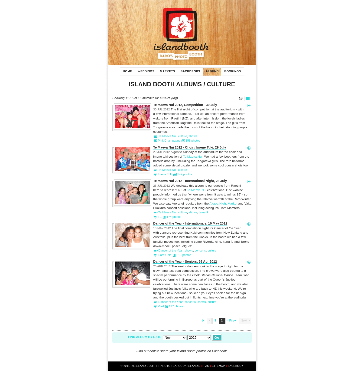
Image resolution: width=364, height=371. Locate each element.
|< (203, 320)
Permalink (249, 105)
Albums (211, 70)
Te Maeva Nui (192, 156)
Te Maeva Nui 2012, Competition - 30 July (185, 105)
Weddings (144, 70)
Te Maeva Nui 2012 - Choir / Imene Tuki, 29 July (189, 147)
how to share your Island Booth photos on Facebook (188, 351)
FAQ (206, 365)
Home (127, 71)
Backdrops (189, 70)
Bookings (231, 70)
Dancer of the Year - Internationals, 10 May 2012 (190, 223)
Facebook (236, 365)
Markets (166, 70)
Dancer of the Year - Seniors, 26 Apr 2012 (185, 262)
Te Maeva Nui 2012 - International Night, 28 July (190, 181)
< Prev (232, 320)
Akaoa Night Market (223, 203)
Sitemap (218, 365)
